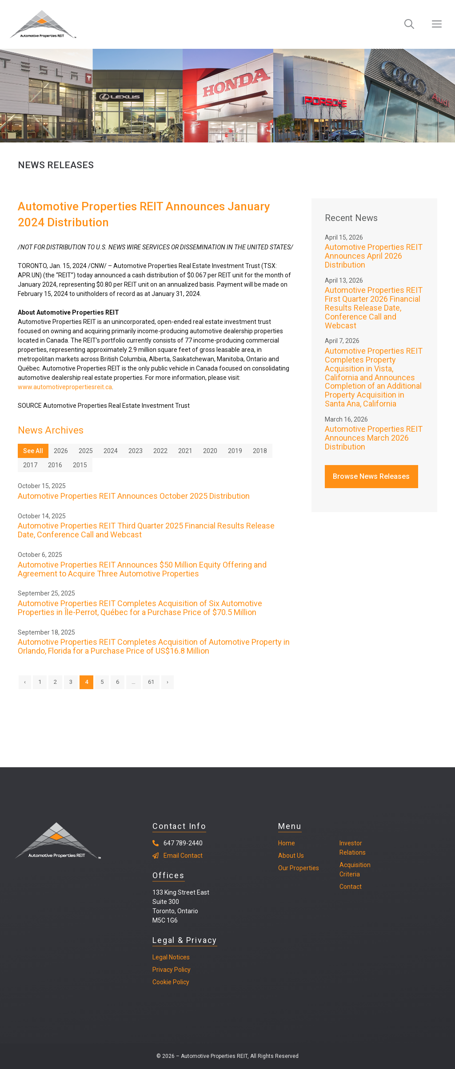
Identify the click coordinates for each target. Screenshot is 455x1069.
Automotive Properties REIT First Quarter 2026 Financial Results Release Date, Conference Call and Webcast (374, 307)
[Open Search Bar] (409, 24)
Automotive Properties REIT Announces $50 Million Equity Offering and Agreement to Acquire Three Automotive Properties (142, 569)
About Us (291, 855)
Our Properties (298, 868)
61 (151, 681)
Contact (350, 886)
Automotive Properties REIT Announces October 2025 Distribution (134, 496)
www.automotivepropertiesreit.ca (65, 387)
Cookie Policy (170, 982)
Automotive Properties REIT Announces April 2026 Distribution (374, 255)
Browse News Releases (371, 476)
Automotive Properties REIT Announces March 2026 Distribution (374, 437)
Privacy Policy (171, 969)
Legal (160, 957)
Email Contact (183, 855)
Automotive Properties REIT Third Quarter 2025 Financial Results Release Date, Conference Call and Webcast (146, 530)
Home (286, 843)
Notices (179, 957)
